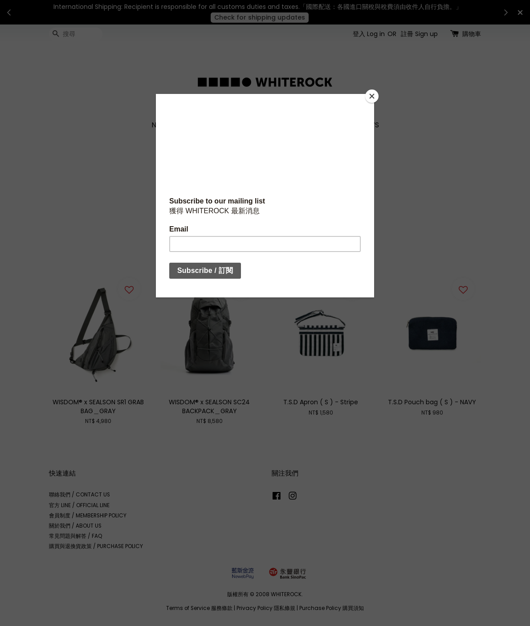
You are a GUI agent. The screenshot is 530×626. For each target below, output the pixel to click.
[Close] (372, 96)
